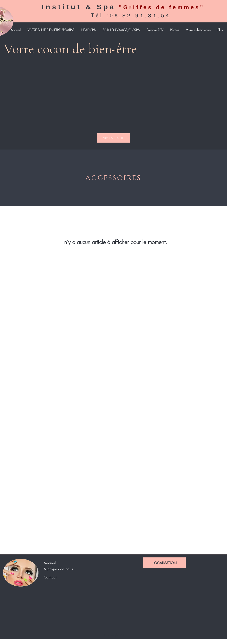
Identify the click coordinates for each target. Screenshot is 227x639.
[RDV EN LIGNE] (113, 138)
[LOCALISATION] (164, 562)
